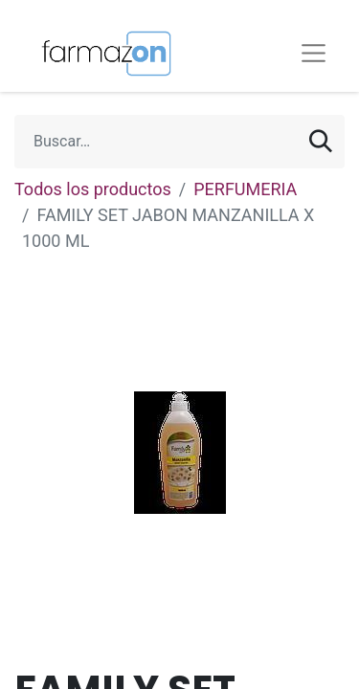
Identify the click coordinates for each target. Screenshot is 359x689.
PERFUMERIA (245, 189)
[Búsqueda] (321, 141)
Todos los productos (92, 189)
